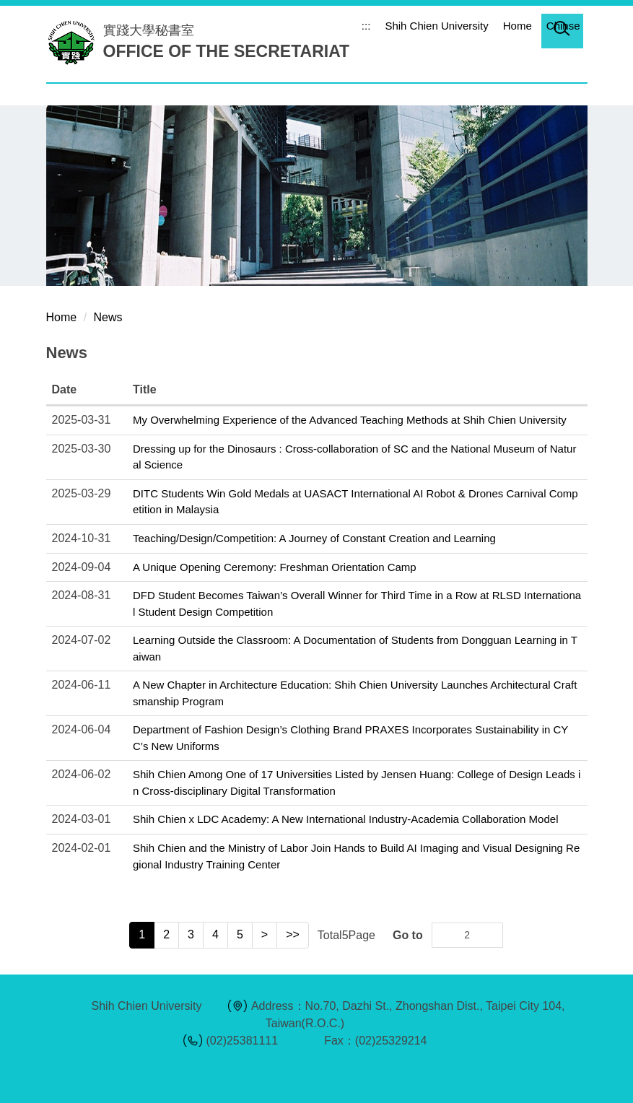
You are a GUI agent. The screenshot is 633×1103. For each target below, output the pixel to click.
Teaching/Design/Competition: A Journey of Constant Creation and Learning (314, 538)
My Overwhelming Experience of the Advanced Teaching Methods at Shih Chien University (350, 420)
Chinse (563, 25)
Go (490, 935)
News (108, 317)
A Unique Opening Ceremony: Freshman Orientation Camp (274, 567)
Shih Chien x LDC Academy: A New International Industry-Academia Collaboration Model (345, 819)
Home (517, 25)
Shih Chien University (436, 25)
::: (366, 25)
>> (293, 934)
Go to (408, 935)
